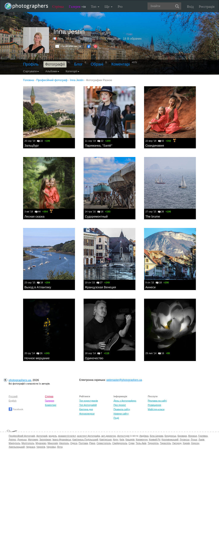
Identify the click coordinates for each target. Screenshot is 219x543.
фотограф (41, 436)
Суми (131, 443)
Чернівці (51, 447)
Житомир (33, 439)
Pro (120, 6)
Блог (78, 64)
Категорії (72, 71)
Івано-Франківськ (61, 439)
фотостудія (123, 436)
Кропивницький (170, 439)
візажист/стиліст (67, 436)
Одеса (73, 443)
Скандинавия (154, 145)
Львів (201, 439)
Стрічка (58, 6)
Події (116, 418)
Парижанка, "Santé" (98, 145)
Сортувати (31, 71)
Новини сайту (121, 413)
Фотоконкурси (86, 413)
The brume (152, 216)
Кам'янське (106, 439)
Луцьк (194, 439)
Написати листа (70, 46)
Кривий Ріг (154, 439)
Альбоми (52, 71)
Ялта (59, 447)
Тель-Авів (141, 443)
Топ (95, 6)
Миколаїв (53, 443)
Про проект (120, 405)
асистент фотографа (88, 436)
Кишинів (130, 439)
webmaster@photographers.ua (124, 379)
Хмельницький (17, 447)
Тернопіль (153, 443)
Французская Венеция (100, 287)
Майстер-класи (156, 409)
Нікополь (64, 443)
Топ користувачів (88, 400)
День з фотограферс (125, 400)
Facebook (16, 409)
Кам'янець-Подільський (85, 439)
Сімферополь (119, 443)
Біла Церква (156, 436)
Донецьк (22, 439)
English (12, 400)
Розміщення (154, 405)
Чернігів (40, 447)
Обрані (97, 64)
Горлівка (203, 436)
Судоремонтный (96, 216)
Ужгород (176, 443)
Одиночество (94, 358)
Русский (13, 396)
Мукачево (41, 443)
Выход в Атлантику (37, 287)
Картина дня (86, 409)
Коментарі (120, 64)
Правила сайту (122, 409)
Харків (186, 443)
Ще (109, 6)
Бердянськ (170, 436)
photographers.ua (20, 380)
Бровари (182, 436)
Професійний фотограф (22, 436)
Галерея (77, 6)
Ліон (60, 38)
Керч (115, 439)
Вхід (190, 6)
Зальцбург (31, 145)
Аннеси (150, 287)
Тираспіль (165, 443)
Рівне (92, 443)
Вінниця (192, 436)
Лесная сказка (34, 216)
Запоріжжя (45, 439)
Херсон (195, 443)
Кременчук (142, 439)
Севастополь (104, 443)
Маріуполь (14, 443)
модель (53, 436)
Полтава (83, 443)
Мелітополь (28, 443)
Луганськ (184, 439)
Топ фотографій (88, 405)
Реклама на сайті (157, 400)
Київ (121, 439)
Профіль (31, 64)
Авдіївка (144, 436)
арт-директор (108, 436)
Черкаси (30, 447)
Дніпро (12, 439)
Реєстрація (206, 6)
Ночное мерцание (36, 358)
